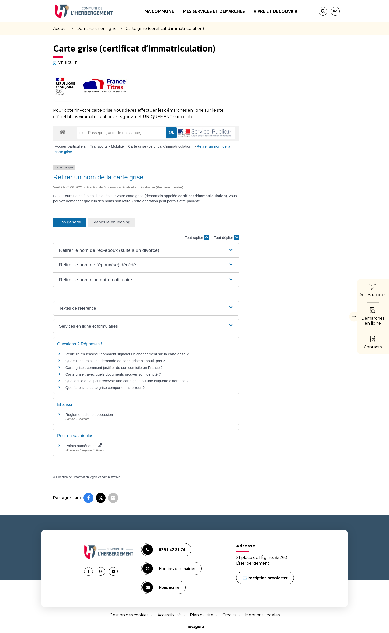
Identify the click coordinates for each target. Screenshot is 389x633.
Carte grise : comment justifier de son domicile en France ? (114, 367)
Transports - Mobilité (107, 146)
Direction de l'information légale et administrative (88, 477)
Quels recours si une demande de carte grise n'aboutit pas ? (115, 361)
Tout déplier (226, 237)
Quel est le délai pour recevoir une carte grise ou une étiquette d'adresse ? (127, 381)
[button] (146, 250)
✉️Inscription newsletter (265, 578)
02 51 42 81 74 (163, 549)
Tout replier (197, 237)
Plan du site (201, 615)
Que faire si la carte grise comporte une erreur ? (105, 387)
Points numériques (83, 446)
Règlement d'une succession (89, 414)
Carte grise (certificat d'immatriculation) (161, 146)
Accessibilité (169, 615)
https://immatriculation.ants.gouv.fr (102, 116)
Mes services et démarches (214, 11)
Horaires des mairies (168, 568)
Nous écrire (160, 587)
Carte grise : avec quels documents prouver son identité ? (113, 374)
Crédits (229, 615)
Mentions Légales (262, 615)
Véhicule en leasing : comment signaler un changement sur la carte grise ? (127, 354)
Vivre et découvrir (275, 11)
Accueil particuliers (71, 146)
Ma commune (159, 11)
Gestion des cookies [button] (129, 615)
